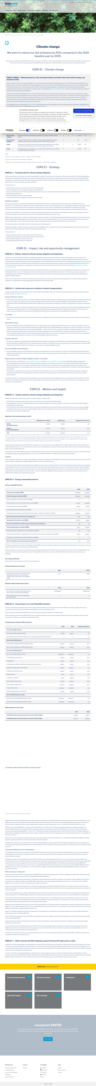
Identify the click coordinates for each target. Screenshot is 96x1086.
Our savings (48, 1039)
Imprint (60, 1067)
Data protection (62, 1070)
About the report (9, 1077)
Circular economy (9, 1070)
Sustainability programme (20, 294)
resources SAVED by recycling (54, 361)
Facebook (44, 1072)
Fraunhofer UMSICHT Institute (58, 89)
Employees (8, 1074)
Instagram (44, 1070)
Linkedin (44, 1067)
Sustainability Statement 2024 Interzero (14, 35)
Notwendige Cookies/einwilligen (83, 8)
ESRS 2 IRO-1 (43, 106)
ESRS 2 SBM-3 (32, 104)
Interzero (25, 1067)
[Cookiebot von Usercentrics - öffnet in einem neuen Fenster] (9, 23)
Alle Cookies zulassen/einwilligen (83, 3)
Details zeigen (78, 23)
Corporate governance (10, 1067)
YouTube (44, 1074)
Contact (60, 1072)
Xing (43, 1077)
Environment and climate (29, 35)
